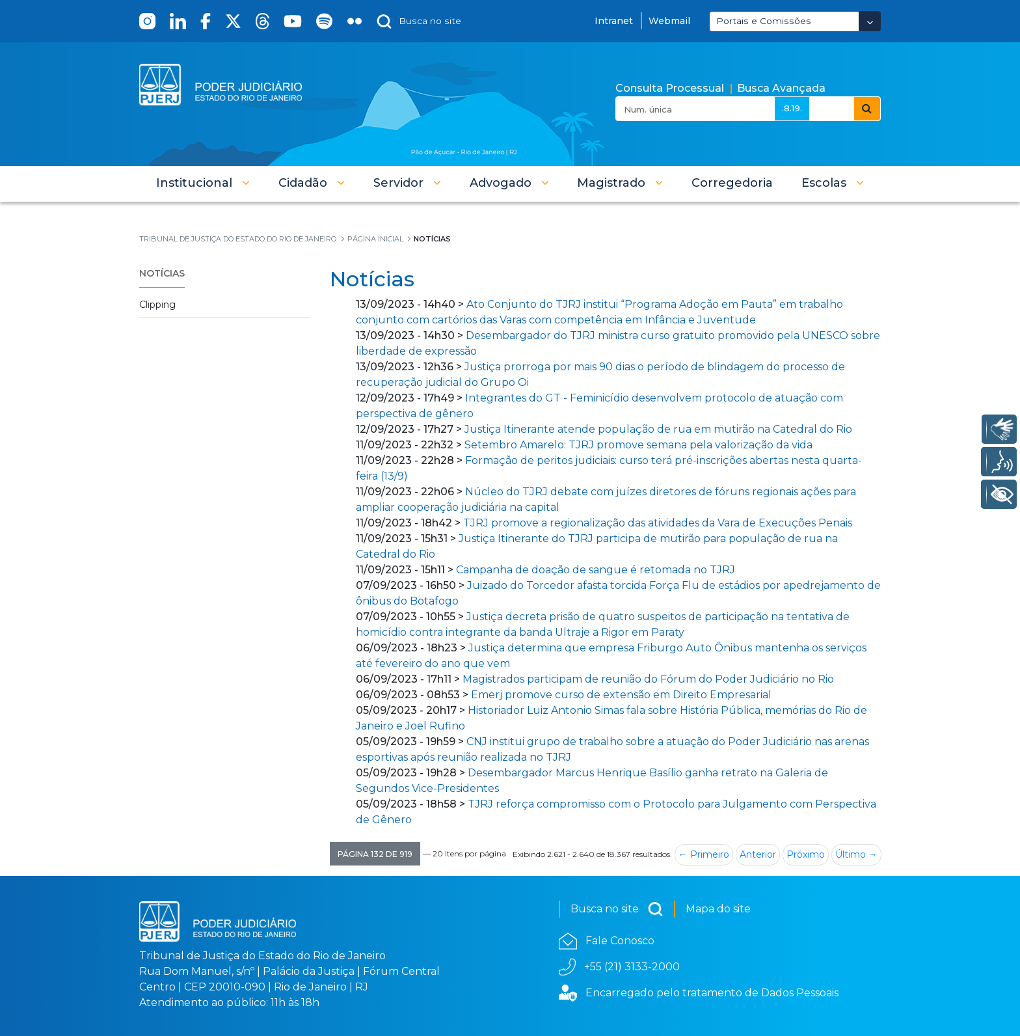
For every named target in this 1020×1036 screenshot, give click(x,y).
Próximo (805, 854)
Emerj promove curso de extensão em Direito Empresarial (621, 694)
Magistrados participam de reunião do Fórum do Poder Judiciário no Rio (648, 679)
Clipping (157, 304)
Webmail (669, 21)
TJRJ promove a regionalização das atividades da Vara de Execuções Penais (657, 523)
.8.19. (792, 108)
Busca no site (617, 909)
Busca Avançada (781, 88)
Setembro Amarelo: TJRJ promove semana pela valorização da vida (638, 445)
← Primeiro (703, 854)
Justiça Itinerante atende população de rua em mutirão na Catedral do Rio (659, 429)
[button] (203, 183)
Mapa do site (718, 909)
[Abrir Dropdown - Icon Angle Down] (870, 21)
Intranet (614, 21)
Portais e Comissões (763, 21)
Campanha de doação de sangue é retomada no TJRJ (595, 570)
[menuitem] (732, 183)
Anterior (758, 854)
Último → (856, 854)
